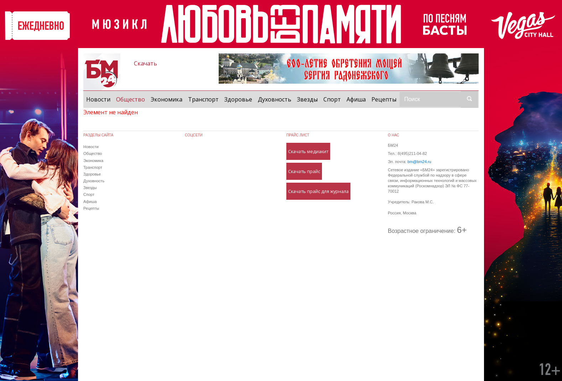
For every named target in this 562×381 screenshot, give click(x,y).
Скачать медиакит (308, 151)
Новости (98, 99)
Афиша (356, 99)
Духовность (274, 99)
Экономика (166, 99)
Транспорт (203, 99)
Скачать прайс (304, 171)
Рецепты (383, 99)
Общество (132, 99)
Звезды (307, 99)
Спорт (332, 99)
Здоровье (238, 99)
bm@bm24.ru (419, 162)
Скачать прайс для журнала (318, 191)
